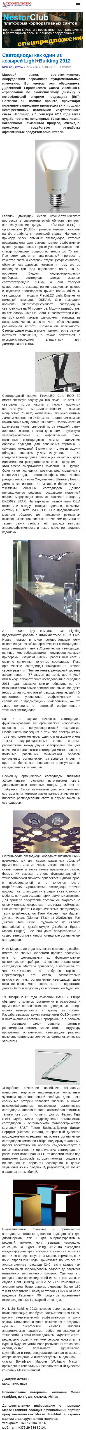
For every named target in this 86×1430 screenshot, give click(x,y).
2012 (29, 67)
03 (36, 67)
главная (7, 67)
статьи (19, 67)
